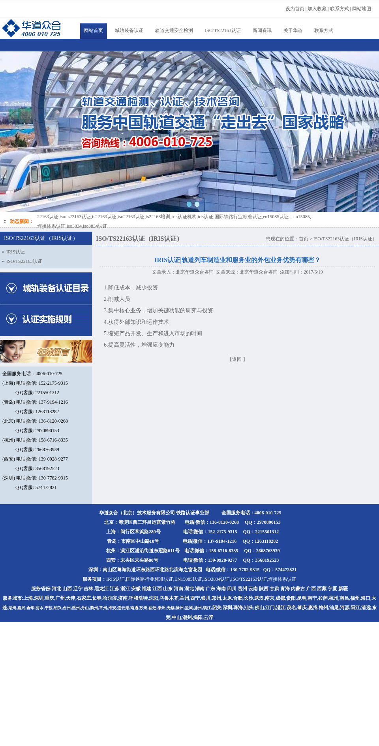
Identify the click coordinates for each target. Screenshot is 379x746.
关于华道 (292, 30)
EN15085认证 (188, 579)
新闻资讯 (262, 30)
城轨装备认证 (129, 30)
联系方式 (323, 30)
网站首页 (93, 30)
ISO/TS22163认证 (223, 30)
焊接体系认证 (282, 579)
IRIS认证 (15, 252)
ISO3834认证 (216, 579)
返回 (237, 359)
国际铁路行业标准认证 (149, 579)
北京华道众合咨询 (195, 272)
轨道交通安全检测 (174, 30)
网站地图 (361, 8)
